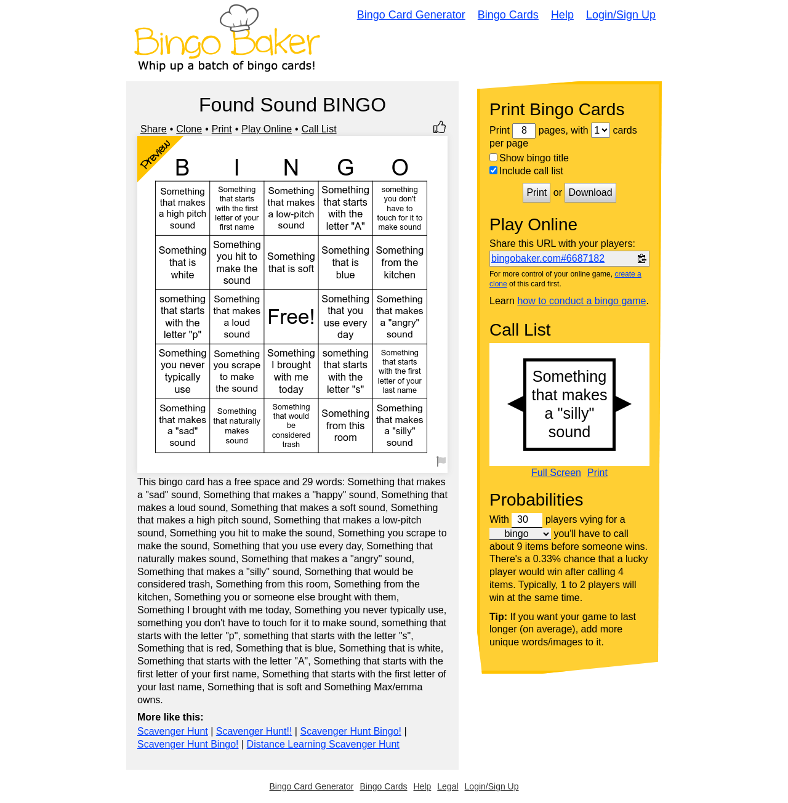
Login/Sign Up (621, 15)
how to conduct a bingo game (581, 301)
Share (153, 129)
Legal (447, 786)
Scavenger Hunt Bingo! (350, 731)
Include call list (526, 171)
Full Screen (556, 473)
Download (590, 192)
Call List (319, 129)
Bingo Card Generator (411, 15)
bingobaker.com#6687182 (548, 258)
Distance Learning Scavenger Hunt (323, 744)
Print (222, 129)
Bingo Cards (508, 15)
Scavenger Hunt (172, 731)
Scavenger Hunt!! (254, 731)
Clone (189, 129)
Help (562, 15)
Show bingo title (529, 158)
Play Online (266, 129)
